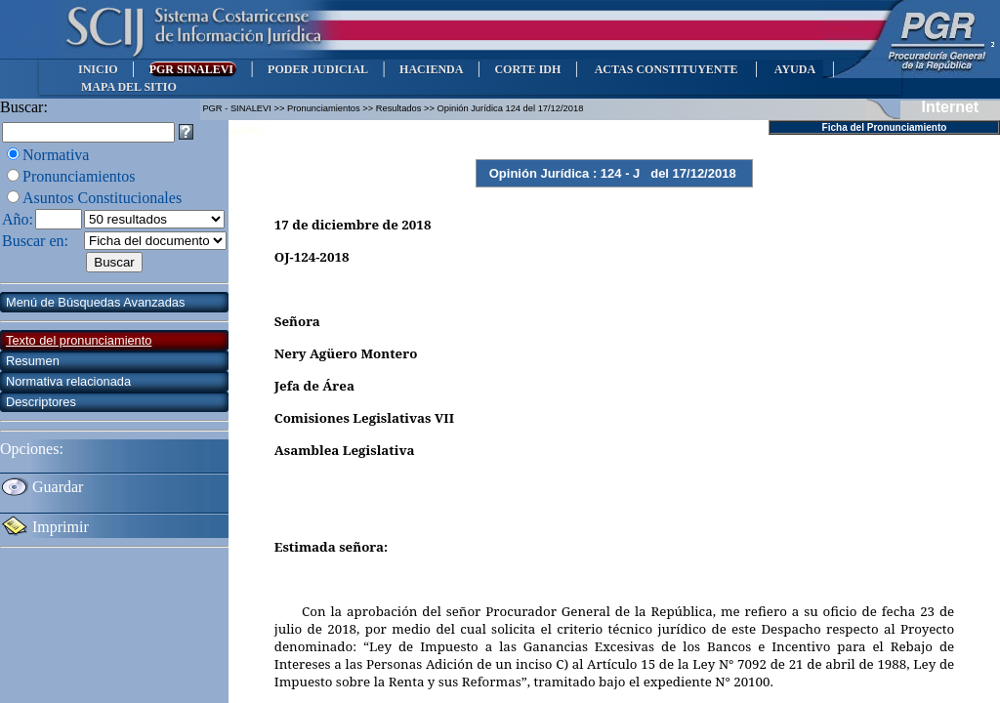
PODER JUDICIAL (318, 69)
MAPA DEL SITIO (129, 87)
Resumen (33, 360)
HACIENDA (431, 69)
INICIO (98, 69)
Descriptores (41, 401)
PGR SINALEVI (192, 69)
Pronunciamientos (79, 176)
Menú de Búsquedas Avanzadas (95, 302)
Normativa (55, 154)
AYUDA (794, 69)
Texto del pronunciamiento (78, 340)
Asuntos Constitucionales (102, 197)
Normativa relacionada (68, 381)
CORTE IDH (527, 69)
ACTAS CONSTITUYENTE (666, 69)
